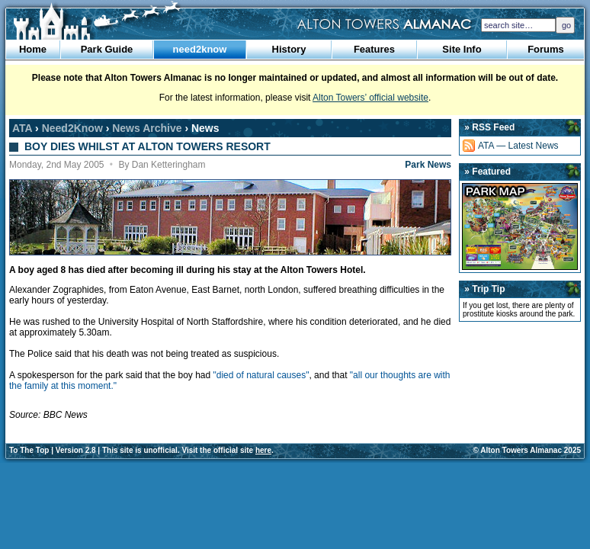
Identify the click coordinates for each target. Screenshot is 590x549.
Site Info (461, 49)
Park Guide (107, 49)
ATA (22, 128)
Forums (545, 49)
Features (374, 49)
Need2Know (72, 128)
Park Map (520, 226)
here (263, 450)
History (289, 49)
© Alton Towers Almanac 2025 (527, 450)
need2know (200, 49)
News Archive (146, 128)
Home (32, 49)
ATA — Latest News (518, 145)
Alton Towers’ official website (370, 97)
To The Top (29, 450)
